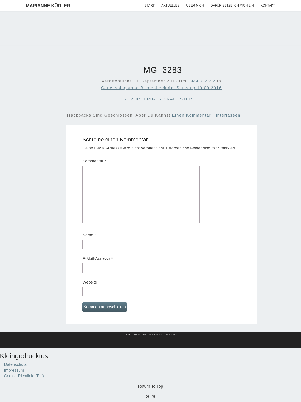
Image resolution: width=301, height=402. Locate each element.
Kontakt (268, 5)
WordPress (157, 334)
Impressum (14, 370)
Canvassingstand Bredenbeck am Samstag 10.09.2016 (161, 88)
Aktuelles (170, 5)
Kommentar (94, 161)
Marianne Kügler (48, 5)
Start (150, 5)
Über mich (195, 5)
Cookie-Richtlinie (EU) (24, 376)
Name (89, 235)
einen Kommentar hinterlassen (206, 115)
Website (89, 282)
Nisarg (174, 334)
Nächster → (183, 99)
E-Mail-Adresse (97, 258)
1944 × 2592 (201, 81)
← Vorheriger (143, 99)
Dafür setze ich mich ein (232, 5)
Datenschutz (15, 364)
